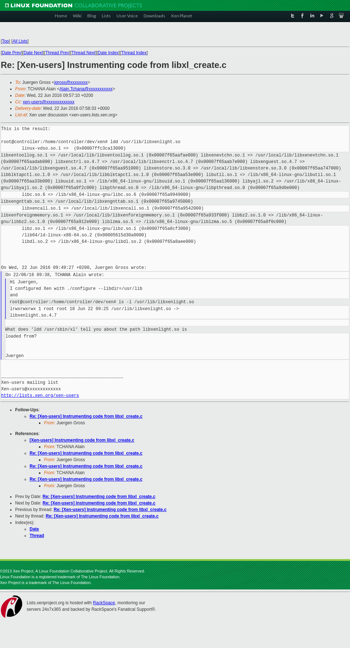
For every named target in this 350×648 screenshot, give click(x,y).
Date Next (33, 52)
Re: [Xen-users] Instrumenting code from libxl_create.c (86, 416)
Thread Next (83, 52)
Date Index (108, 52)
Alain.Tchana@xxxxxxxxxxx (86, 88)
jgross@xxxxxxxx (71, 82)
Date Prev (11, 52)
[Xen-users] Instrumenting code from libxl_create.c (82, 440)
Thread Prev (57, 52)
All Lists (20, 41)
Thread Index (134, 52)
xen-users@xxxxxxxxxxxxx (48, 101)
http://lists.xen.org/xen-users (40, 395)
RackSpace (104, 602)
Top (5, 41)
